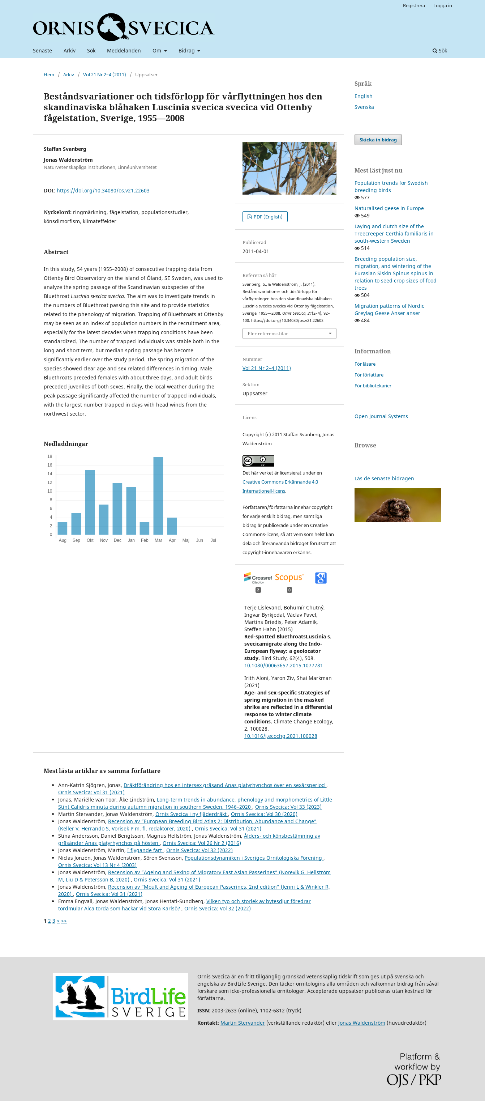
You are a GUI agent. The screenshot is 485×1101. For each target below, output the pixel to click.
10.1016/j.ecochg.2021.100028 (280, 735)
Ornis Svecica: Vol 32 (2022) (199, 850)
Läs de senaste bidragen (384, 478)
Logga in (442, 5)
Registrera (414, 5)
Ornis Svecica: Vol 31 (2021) (91, 792)
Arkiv (70, 50)
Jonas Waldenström (361, 1022)
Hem (49, 74)
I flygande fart (145, 850)
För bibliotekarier (373, 385)
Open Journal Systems (381, 416)
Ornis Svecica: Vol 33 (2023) (288, 806)
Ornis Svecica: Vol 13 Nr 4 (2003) (97, 865)
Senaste (42, 50)
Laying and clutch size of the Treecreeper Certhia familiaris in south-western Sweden (394, 233)
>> (64, 920)
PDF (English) (268, 216)
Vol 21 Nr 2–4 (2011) (104, 74)
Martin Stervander (242, 1022)
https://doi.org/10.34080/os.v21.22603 (103, 190)
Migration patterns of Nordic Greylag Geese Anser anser (389, 309)
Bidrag (187, 50)
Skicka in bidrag (378, 139)
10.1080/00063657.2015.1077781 (283, 665)
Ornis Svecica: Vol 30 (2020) (264, 814)
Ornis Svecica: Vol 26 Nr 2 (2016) (202, 842)
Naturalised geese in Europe (389, 208)
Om (158, 50)
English (364, 96)
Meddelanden (124, 50)
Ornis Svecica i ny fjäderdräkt (191, 814)
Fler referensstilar (268, 333)
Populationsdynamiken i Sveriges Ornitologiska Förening (254, 857)
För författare (369, 374)
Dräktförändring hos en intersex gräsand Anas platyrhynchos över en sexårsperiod (225, 785)
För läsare (365, 364)
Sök (91, 50)
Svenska (364, 106)
